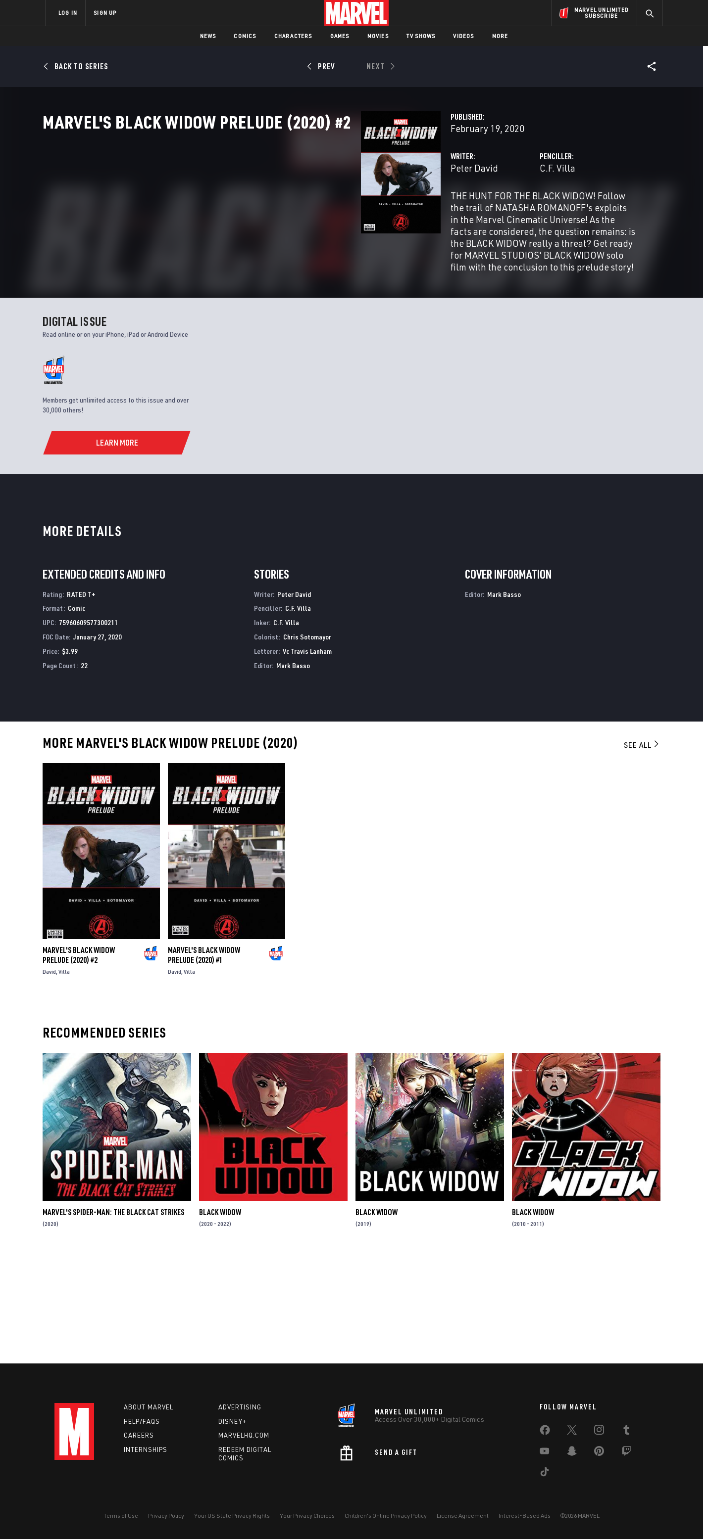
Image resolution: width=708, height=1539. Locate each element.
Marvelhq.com (243, 1436)
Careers (139, 1436)
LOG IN (67, 12)
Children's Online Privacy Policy (386, 1515)
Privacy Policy (166, 1515)
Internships (145, 1449)
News (208, 36)
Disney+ (232, 1421)
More (500, 36)
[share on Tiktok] (545, 1474)
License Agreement (463, 1515)
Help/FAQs (142, 1421)
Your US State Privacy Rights (232, 1515)
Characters (293, 36)
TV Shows (421, 36)
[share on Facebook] (545, 1432)
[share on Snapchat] (572, 1453)
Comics (245, 36)
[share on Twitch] (626, 1453)
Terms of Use (120, 1515)
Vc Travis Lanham (307, 755)
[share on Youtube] (545, 1453)
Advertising (239, 1407)
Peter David (251, 211)
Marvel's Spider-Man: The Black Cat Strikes (113, 1316)
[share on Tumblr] (626, 1432)
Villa (64, 1075)
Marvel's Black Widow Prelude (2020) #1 (204, 1059)
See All (642, 849)
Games (340, 36)
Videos (463, 36)
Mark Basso (293, 769)
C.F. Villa (446, 211)
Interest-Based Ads (525, 1515)
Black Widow (220, 1316)
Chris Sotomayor (307, 740)
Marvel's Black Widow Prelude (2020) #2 (79, 1059)
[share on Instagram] (599, 1432)
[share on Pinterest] (599, 1453)
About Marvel (148, 1407)
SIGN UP (105, 12)
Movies (378, 36)
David (49, 1075)
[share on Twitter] (572, 1432)
